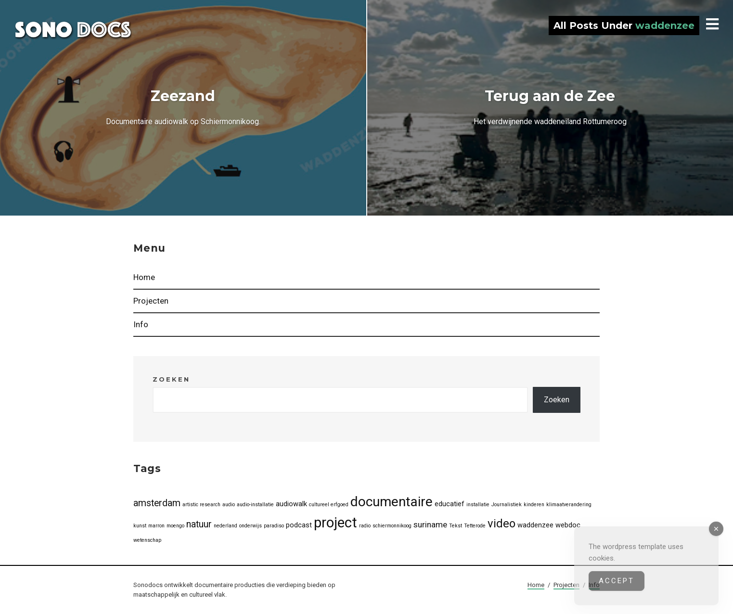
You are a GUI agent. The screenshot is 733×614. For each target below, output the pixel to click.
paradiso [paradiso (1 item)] (274, 526)
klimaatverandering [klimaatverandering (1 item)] (569, 504)
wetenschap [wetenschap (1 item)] (147, 540)
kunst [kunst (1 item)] (139, 526)
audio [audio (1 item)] (228, 504)
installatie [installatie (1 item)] (477, 504)
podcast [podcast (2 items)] (299, 525)
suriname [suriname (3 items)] (430, 524)
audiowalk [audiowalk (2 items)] (291, 503)
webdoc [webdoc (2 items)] (567, 525)
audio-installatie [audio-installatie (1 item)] (255, 504)
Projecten (150, 301)
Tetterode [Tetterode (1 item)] (475, 526)
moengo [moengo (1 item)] (175, 526)
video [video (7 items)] (501, 523)
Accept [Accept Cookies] (616, 587)
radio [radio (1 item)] (365, 526)
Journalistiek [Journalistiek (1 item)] (506, 504)
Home (144, 277)
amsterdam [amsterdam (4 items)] (156, 503)
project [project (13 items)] (335, 522)
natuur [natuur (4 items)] (199, 524)
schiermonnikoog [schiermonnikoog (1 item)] (392, 526)
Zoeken (171, 379)
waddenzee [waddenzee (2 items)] (535, 525)
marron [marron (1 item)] (156, 526)
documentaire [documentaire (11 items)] (391, 502)
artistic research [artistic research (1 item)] (201, 504)
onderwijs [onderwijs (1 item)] (250, 526)
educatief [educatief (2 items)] (449, 503)
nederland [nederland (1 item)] (225, 526)
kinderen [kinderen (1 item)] (534, 504)
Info (140, 324)
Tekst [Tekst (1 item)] (455, 526)
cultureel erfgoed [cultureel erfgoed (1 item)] (328, 504)
